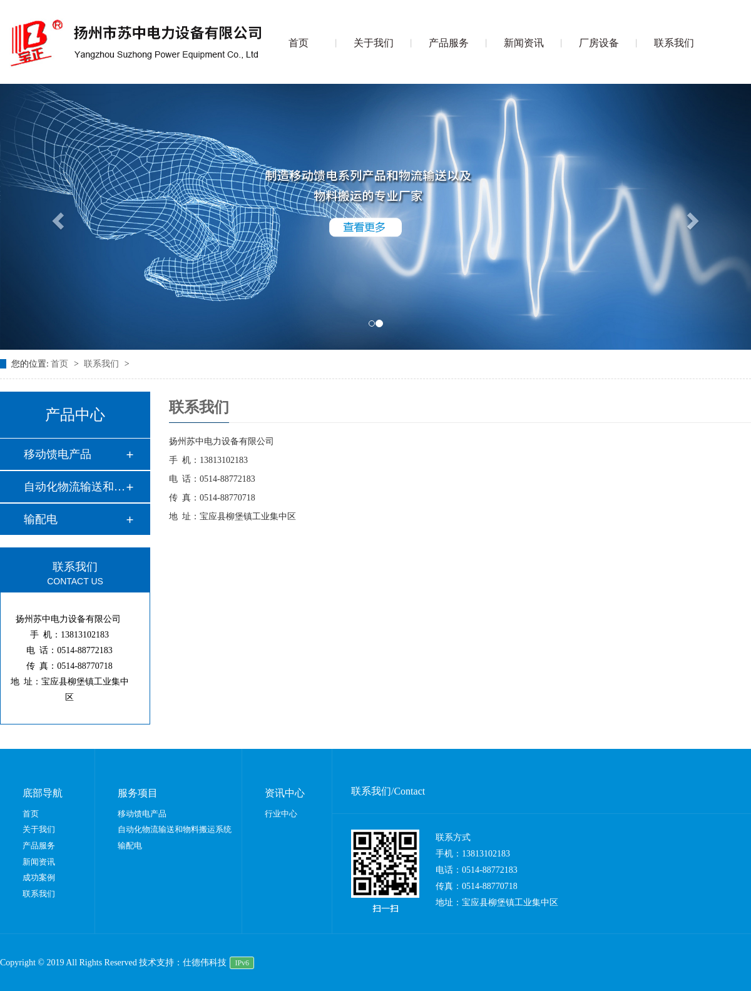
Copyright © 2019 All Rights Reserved (69, 962)
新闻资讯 (524, 43)
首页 (299, 43)
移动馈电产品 (57, 454)
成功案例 (39, 877)
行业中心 (281, 813)
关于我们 (374, 43)
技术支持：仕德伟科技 (183, 962)
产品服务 (449, 43)
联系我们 (674, 43)
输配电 (41, 519)
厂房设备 (599, 43)
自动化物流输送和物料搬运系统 (175, 829)
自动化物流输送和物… (74, 486)
